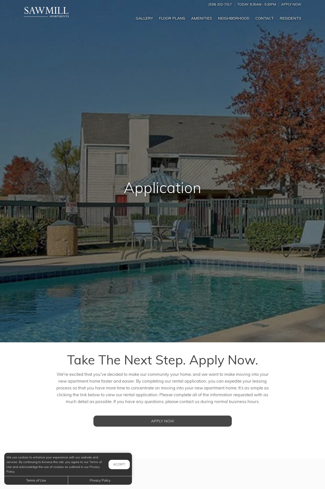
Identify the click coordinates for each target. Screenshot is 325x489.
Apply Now (291, 4)
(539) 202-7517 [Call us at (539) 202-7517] (220, 4)
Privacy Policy (100, 480)
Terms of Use (36, 480)
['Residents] (290, 16)
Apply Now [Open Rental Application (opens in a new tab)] (162, 421)
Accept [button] (119, 464)
